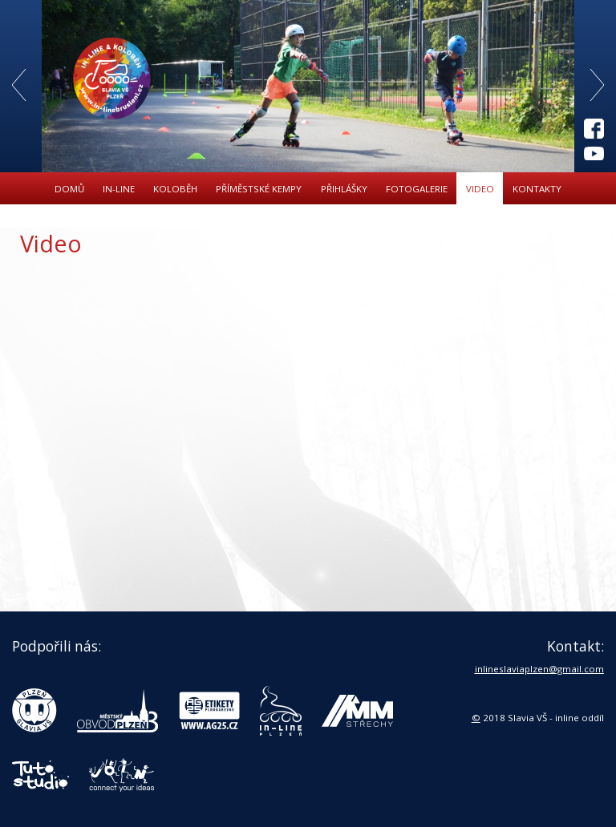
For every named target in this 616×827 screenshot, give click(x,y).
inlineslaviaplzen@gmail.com (539, 669)
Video (480, 189)
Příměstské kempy (259, 189)
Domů (69, 189)
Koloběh (175, 189)
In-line (119, 189)
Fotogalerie (417, 189)
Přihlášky (344, 189)
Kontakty (537, 189)
